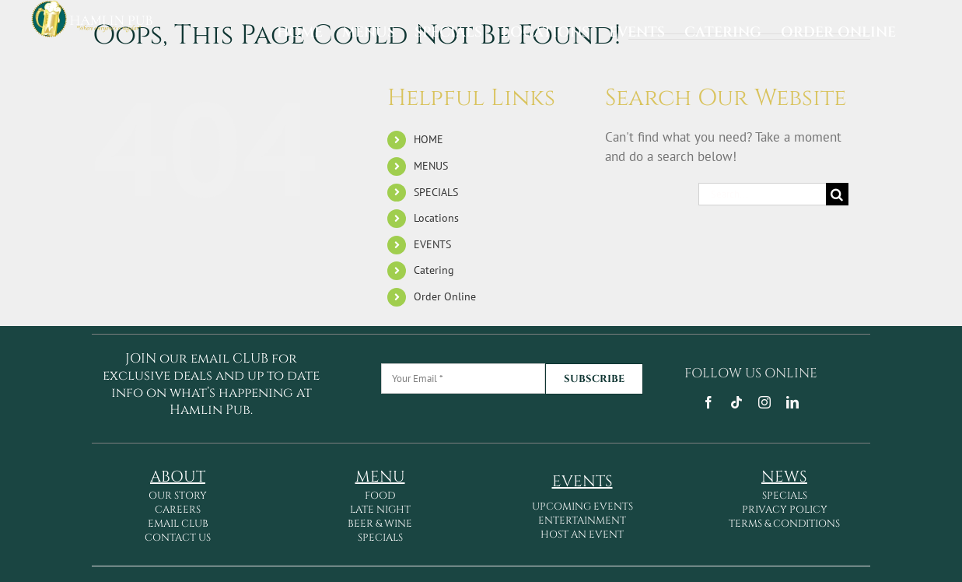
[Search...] (762, 194)
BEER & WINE (380, 524)
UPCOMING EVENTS (582, 507)
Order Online (445, 296)
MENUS (431, 166)
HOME (428, 139)
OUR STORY (178, 496)
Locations (436, 218)
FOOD (380, 496)
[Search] (837, 194)
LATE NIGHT (380, 510)
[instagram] (764, 402)
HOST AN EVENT (582, 535)
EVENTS (432, 244)
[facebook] (708, 402)
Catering (434, 270)
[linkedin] (792, 402)
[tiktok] (736, 402)
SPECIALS (436, 192)
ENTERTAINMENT (582, 521)
